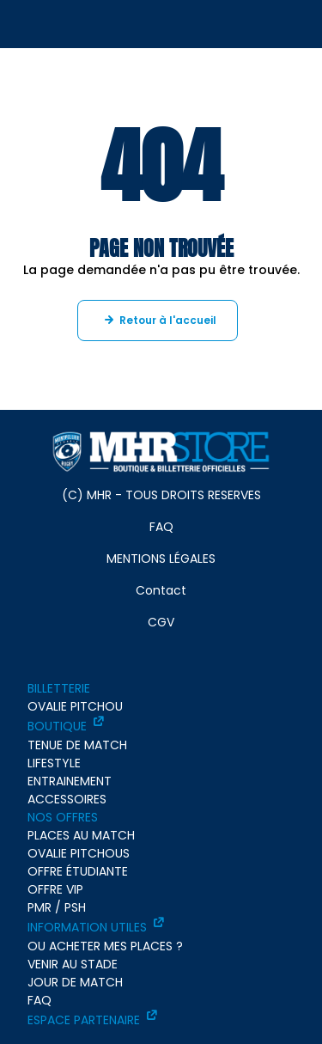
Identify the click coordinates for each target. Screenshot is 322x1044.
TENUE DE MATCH (77, 745)
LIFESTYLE (54, 763)
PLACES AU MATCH (81, 835)
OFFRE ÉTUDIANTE (77, 871)
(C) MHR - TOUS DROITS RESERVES (161, 495)
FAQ (161, 526)
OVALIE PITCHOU (75, 706)
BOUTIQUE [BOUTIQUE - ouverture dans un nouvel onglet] (57, 726)
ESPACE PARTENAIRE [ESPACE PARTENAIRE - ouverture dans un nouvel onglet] (83, 1020)
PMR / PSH (56, 907)
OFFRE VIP (55, 889)
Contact (161, 590)
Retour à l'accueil (167, 320)
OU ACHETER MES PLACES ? (105, 946)
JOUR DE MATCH (75, 982)
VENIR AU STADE (72, 964)
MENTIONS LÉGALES (161, 558)
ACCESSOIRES (66, 799)
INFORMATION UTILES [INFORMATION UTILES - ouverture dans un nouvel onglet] (87, 927)
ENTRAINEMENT (69, 781)
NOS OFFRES (62, 817)
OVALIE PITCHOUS (78, 853)
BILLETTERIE (58, 688)
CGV (161, 622)
